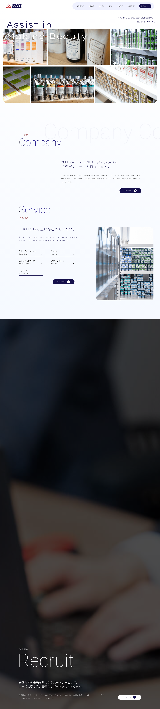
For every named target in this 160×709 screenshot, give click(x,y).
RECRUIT (120, 6)
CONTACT (131, 6)
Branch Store (62, 262)
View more (130, 191)
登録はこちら (145, 6)
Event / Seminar (31, 262)
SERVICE (91, 6)
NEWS (111, 6)
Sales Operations (31, 253)
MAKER (101, 6)
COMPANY (80, 6)
